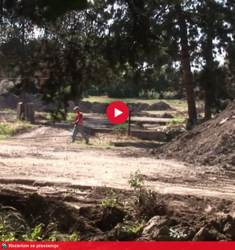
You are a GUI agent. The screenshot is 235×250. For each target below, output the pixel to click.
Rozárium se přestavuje (34, 245)
